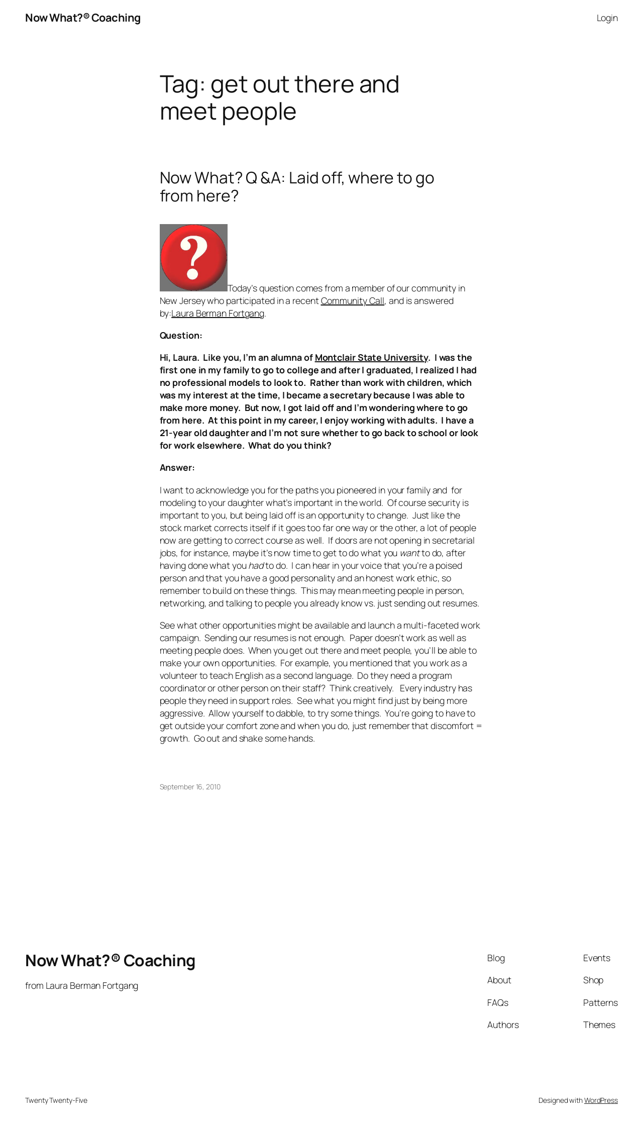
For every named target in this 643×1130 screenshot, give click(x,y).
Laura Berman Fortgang (217, 313)
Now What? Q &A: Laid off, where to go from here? (297, 186)
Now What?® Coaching (83, 17)
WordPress (601, 1100)
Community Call (353, 300)
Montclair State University (371, 357)
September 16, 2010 (190, 786)
